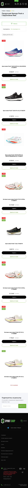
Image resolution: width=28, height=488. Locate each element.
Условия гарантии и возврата (6, 438)
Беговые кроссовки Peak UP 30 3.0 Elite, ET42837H (14, 200)
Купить (14, 75)
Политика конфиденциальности (7, 450)
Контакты (3, 447)
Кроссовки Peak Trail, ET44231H (14, 243)
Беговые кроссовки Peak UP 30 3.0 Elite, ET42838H (14, 288)
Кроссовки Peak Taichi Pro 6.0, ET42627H (14, 110)
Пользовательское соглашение (7, 453)
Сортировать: (6, 29)
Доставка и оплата (4, 441)
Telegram (14, 428)
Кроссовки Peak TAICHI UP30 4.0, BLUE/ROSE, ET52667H (14, 67)
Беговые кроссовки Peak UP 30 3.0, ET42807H (14, 377)
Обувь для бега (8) (7, 34)
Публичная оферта (4, 456)
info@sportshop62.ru (7, 478)
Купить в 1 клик (14, 79)
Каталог (24, 421)
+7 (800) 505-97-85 (6, 484)
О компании (3, 435)
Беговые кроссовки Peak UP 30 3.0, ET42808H (14, 333)
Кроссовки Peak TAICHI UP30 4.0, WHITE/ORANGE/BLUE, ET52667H (14, 155)
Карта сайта (3, 460)
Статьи (2, 444)
